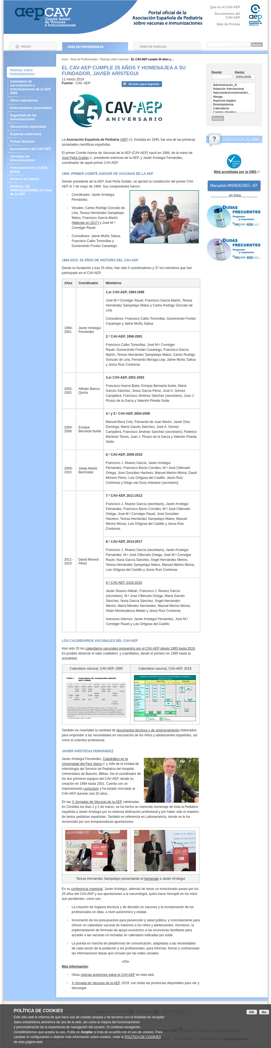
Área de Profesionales (95, 46)
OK (251, 1012)
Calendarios (233, 108)
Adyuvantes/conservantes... (233, 93)
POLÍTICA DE (143, 1037)
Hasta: (240, 72)
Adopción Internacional (233, 89)
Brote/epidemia (233, 105)
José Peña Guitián (75, 158)
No (264, 1012)
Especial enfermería (31, 134)
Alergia (233, 97)
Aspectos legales (233, 101)
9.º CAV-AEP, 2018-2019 (124, 583)
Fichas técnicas (31, 141)
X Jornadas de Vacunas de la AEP (97, 802)
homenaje (151, 879)
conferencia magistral (87, 889)
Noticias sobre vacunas (114, 59)
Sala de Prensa (228, 24)
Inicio (33, 46)
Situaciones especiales (31, 126)
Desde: (217, 72)
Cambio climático (233, 112)
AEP (124, 140)
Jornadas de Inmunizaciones (31, 158)
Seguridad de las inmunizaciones (31, 117)
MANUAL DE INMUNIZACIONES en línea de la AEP (31, 190)
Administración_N (233, 85)
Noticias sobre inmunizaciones (22, 72)
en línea (235, 195)
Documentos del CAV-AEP (227, 16)
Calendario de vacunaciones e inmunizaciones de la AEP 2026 (31, 87)
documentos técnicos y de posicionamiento (147, 730)
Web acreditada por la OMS (235, 172)
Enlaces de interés (31, 179)
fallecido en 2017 (85, 223)
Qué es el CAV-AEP (225, 7)
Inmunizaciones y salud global (31, 169)
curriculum (90, 789)
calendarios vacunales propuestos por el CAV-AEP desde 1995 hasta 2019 (140, 648)
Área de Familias (167, 46)
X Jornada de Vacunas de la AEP (96, 983)
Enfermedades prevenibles (31, 107)
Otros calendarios (31, 100)
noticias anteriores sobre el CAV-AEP (108, 975)
